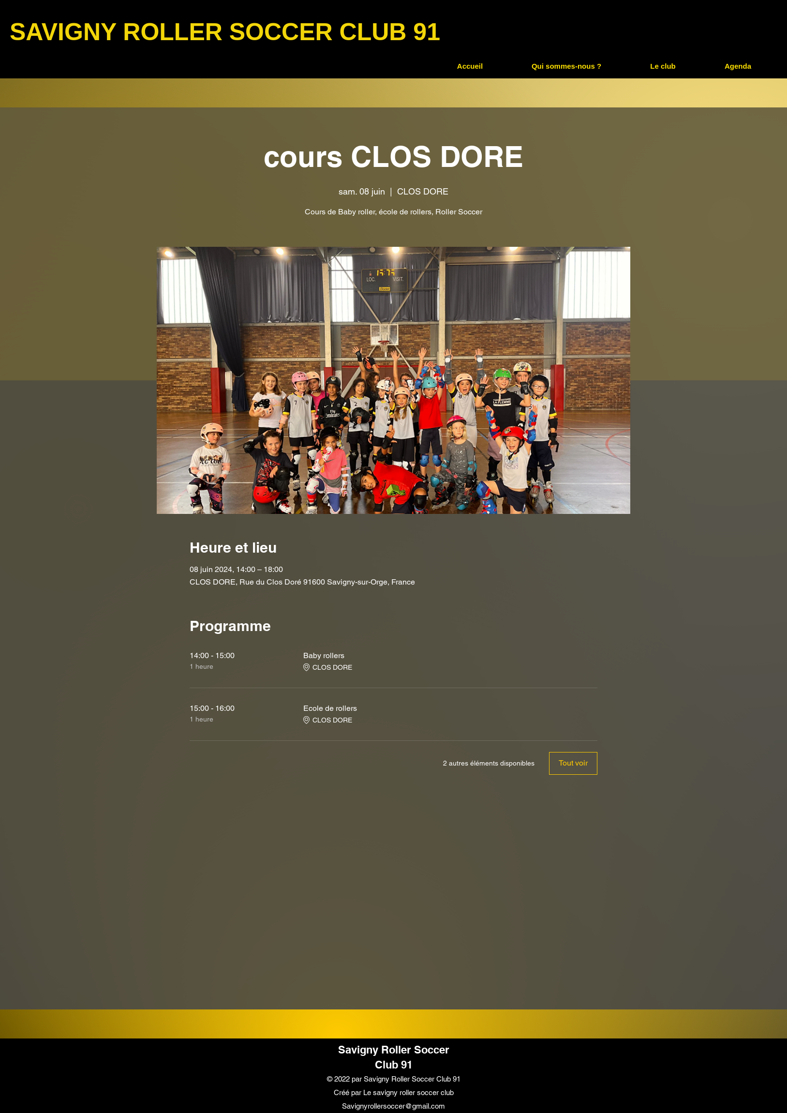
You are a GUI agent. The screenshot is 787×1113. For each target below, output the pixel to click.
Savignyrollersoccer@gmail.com (393, 1106)
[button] (566, 66)
